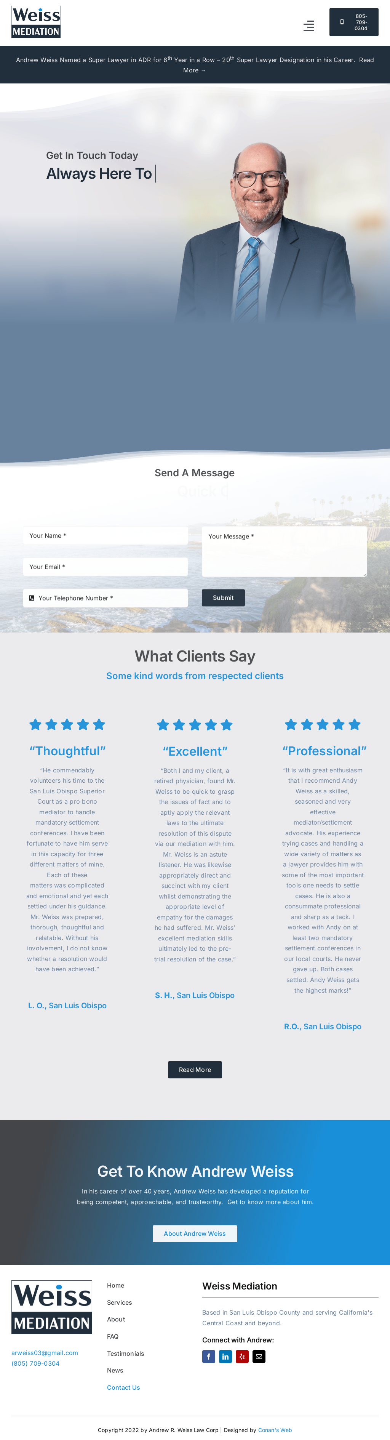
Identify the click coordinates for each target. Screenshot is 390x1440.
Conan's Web (275, 1430)
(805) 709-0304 (250, 345)
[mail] (259, 1356)
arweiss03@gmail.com (105, 355)
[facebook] (208, 1356)
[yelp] (242, 1356)
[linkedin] (225, 1356)
